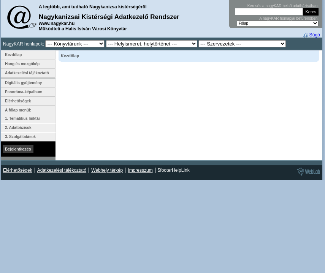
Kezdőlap (13, 55)
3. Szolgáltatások (20, 137)
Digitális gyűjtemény (23, 83)
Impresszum (140, 170)
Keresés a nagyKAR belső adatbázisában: (283, 6)
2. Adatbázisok (18, 128)
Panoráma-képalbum (23, 92)
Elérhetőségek (18, 101)
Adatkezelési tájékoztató (27, 73)
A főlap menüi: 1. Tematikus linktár (22, 114)
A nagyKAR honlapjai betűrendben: (289, 18)
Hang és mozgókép (22, 64)
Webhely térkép (107, 170)
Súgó (314, 35)
